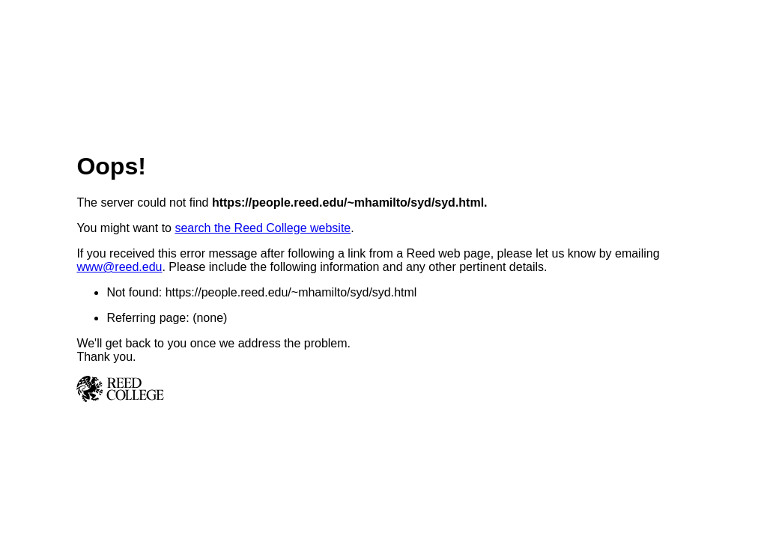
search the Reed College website (263, 228)
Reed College (383, 389)
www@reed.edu (119, 267)
